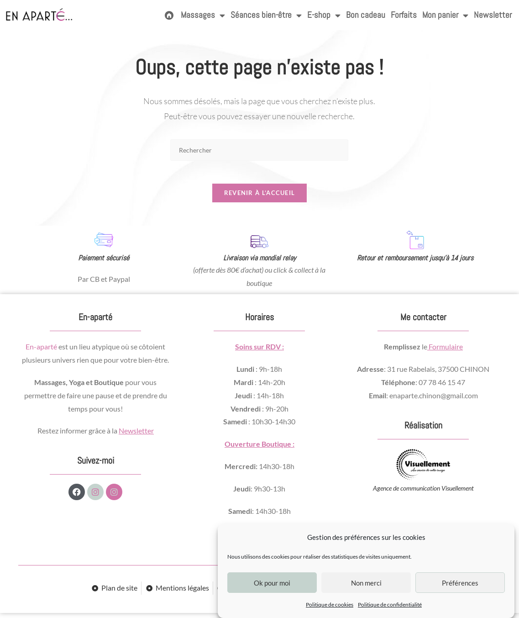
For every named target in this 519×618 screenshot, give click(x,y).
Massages (203, 15)
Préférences (460, 583)
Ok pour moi (272, 583)
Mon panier (445, 15)
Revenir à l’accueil (259, 197)
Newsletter (493, 15)
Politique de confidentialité (390, 604)
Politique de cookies (329, 604)
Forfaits (404, 15)
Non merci (366, 583)
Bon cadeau (365, 15)
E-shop (324, 15)
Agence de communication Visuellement (423, 493)
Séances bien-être (266, 15)
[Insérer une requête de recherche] (259, 150)
